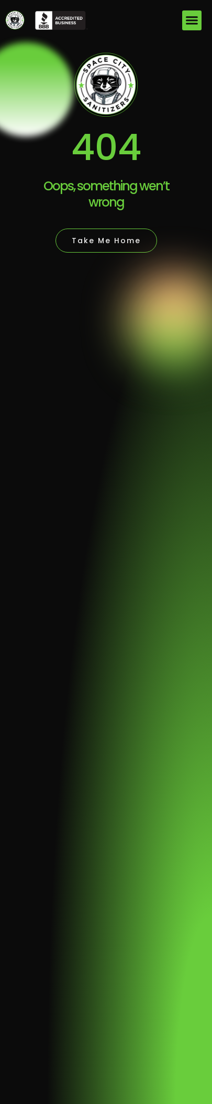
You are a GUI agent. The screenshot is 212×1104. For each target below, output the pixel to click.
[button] (192, 20)
